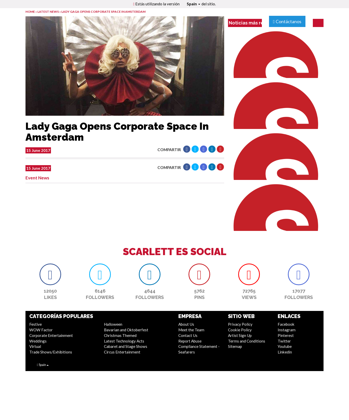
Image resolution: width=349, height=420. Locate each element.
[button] (187, 149)
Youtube (285, 346)
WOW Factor (41, 329)
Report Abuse (190, 341)
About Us (186, 324)
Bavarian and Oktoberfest (126, 329)
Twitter (284, 341)
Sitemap (235, 346)
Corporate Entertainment (51, 335)
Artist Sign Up (240, 335)
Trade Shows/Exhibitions (50, 352)
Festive (35, 324)
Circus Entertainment (122, 352)
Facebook (286, 324)
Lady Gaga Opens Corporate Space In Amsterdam (103, 12)
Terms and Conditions (246, 341)
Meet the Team (191, 329)
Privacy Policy (240, 324)
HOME (30, 12)
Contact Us (187, 335)
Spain (193, 4)
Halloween (113, 324)
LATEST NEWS (48, 12)
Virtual (35, 346)
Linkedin (285, 352)
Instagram (287, 329)
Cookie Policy (240, 329)
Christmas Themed (120, 335)
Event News (37, 177)
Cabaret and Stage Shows (125, 346)
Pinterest (286, 335)
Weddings (38, 341)
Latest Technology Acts (124, 341)
